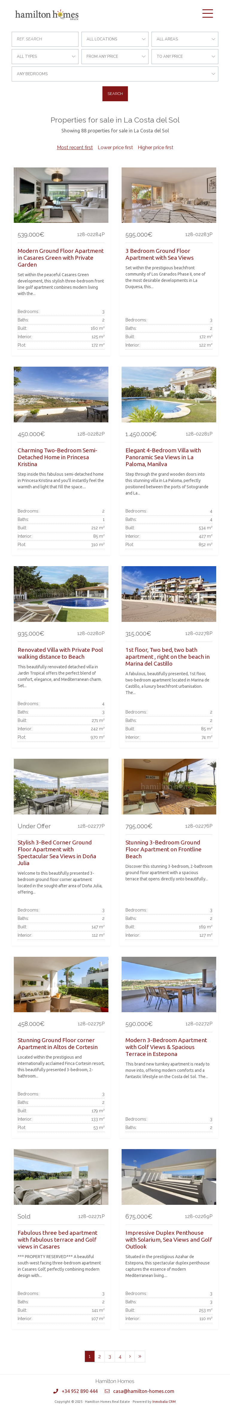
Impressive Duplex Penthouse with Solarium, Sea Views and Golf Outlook (168, 1239)
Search (115, 93)
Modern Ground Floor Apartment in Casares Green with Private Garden (61, 257)
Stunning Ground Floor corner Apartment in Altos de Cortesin (58, 1043)
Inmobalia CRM (164, 1401)
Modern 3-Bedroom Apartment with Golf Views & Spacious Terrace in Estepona (166, 1047)
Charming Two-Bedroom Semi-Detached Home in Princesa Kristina (57, 457)
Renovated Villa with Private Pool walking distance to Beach (60, 653)
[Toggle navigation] (208, 13)
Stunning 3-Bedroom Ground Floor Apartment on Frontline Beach (163, 849)
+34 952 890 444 (80, 1391)
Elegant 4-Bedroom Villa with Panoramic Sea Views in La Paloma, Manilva (163, 457)
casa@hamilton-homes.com (143, 1391)
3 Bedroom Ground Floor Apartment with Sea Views (159, 254)
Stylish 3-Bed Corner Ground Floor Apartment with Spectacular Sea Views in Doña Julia (57, 852)
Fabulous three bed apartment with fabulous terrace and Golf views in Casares (57, 1239)
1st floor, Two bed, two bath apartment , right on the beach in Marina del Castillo (167, 656)
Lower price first (115, 147)
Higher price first (155, 147)
